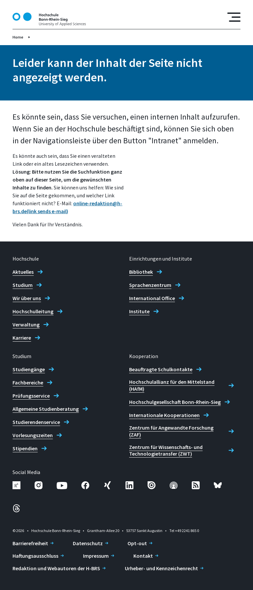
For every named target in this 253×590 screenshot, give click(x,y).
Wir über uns (27, 298)
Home (18, 37)
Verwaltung (26, 324)
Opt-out (137, 543)
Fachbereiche (28, 382)
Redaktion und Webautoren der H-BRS (56, 568)
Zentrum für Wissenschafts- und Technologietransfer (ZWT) (166, 450)
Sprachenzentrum (150, 285)
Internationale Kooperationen (164, 415)
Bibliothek (141, 271)
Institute (139, 311)
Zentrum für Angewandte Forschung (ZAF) (171, 431)
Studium (23, 285)
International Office (152, 298)
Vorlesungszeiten (33, 435)
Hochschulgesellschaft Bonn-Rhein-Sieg (175, 402)
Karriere (22, 337)
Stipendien (25, 448)
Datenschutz (88, 543)
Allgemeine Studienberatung (46, 409)
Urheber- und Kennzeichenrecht (161, 568)
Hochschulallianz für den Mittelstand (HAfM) (171, 385)
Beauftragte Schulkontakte (160, 369)
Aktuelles (23, 271)
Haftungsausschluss (35, 555)
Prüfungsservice (31, 395)
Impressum (96, 555)
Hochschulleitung (33, 311)
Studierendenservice (36, 422)
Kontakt (143, 555)
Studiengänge (29, 369)
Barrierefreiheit (30, 543)
